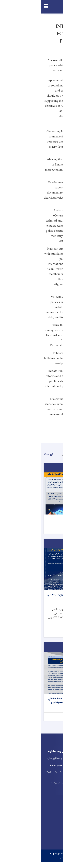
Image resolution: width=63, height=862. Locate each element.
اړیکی (57, 760)
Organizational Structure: (44, 422)
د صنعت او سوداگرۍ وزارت (17, 758)
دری (20, 858)
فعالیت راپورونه (54, 773)
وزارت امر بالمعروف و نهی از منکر (17, 774)
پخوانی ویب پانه (53, 753)
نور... (55, 529)
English (30, 858)
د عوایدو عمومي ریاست (19, 765)
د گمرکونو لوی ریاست (19, 782)
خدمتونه (56, 767)
